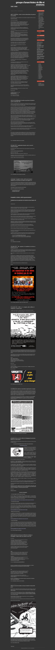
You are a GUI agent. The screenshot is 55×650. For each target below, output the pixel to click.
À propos (15, 6)
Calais (32, 592)
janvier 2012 (40, 75)
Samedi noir (40, 54)
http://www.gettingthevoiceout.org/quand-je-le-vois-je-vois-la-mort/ (19, 518)
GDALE (12, 249)
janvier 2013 (40, 66)
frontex (17, 594)
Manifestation (15, 140)
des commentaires (41, 84)
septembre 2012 (41, 69)
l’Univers (24, 250)
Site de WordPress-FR (41, 85)
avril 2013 (40, 64)
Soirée (27, 302)
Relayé (14, 95)
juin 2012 (40, 71)
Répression (18, 140)
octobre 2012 (40, 68)
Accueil (12, 6)
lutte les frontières (28, 592)
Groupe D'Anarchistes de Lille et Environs (30, 3)
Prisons (18, 174)
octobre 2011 (40, 77)
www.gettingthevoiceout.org (23, 445)
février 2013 (40, 65)
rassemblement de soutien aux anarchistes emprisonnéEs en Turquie (23, 388)
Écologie (14, 302)
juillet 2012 (40, 70)
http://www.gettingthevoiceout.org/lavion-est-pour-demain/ (18, 528)
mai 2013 (40, 63)
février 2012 (40, 74)
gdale (32, 589)
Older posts (12, 646)
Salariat (21, 302)
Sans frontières (17, 95)
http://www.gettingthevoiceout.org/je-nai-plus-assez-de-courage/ (19, 509)
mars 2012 (40, 73)
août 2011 (40, 78)
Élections (38, 59)
